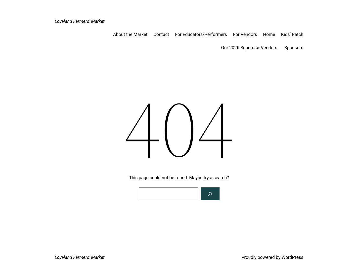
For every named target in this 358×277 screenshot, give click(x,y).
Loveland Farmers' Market (80, 21)
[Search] (210, 193)
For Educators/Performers (201, 34)
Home (269, 34)
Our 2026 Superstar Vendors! (249, 47)
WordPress (292, 257)
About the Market (130, 34)
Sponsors (293, 47)
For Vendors (245, 34)
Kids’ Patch (292, 34)
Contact (161, 34)
